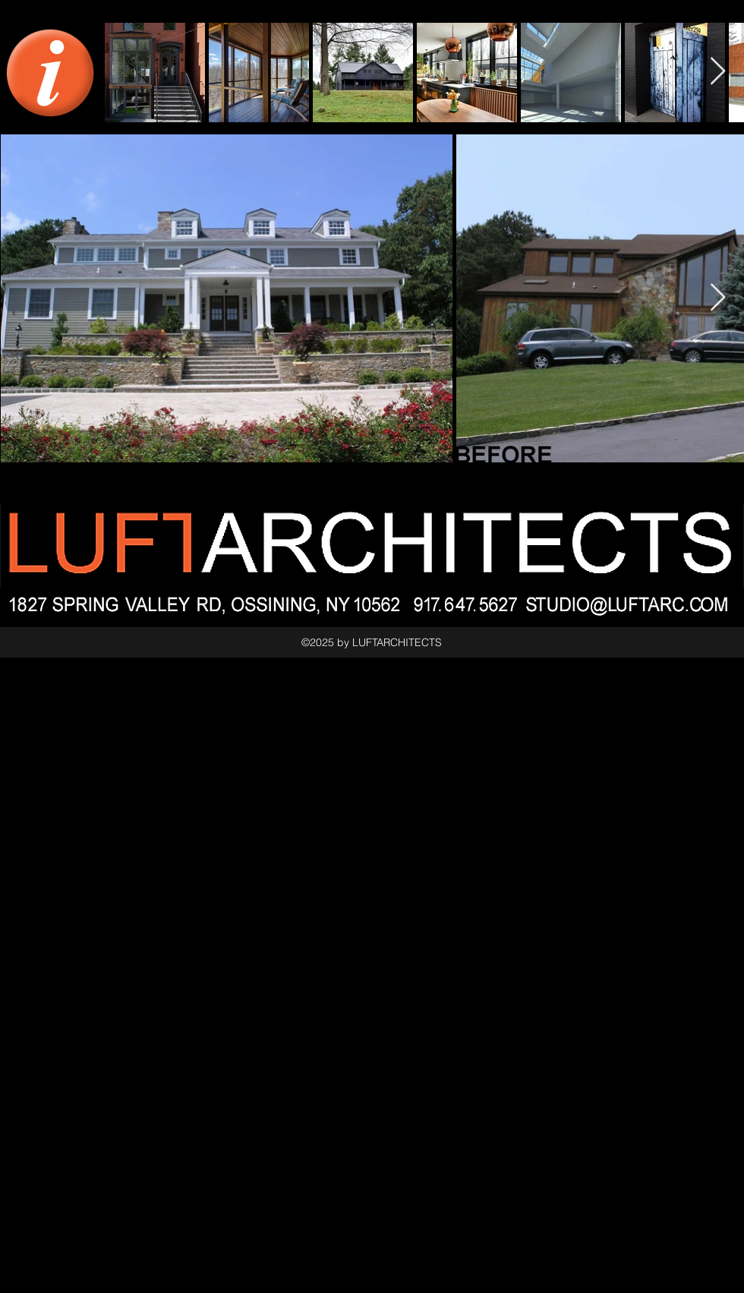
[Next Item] (718, 298)
